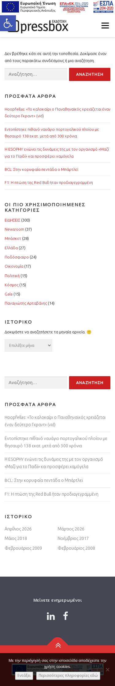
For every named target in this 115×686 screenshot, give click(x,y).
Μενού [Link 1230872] (105, 25)
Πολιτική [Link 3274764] (12, 275)
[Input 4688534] (36, 74)
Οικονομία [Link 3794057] (14, 266)
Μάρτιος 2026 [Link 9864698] (71, 528)
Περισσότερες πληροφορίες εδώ (68, 675)
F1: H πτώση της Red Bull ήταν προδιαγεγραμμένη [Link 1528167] (51, 494)
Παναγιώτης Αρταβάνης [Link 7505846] (26, 303)
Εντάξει (24, 675)
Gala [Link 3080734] (9, 294)
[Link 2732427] (37, 25)
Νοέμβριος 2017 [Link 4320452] (73, 538)
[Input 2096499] (36, 382)
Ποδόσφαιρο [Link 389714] (17, 257)
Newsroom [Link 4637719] (14, 229)
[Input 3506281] (89, 74)
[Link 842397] (51, 616)
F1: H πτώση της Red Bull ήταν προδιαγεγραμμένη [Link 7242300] (49, 182)
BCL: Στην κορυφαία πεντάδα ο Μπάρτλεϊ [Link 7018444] (41, 169)
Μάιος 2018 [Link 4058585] (16, 538)
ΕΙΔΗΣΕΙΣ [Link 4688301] (12, 220)
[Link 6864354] (65, 616)
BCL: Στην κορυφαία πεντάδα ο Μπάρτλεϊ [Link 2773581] (44, 480)
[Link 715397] (57, 645)
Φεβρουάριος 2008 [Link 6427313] (76, 548)
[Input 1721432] (89, 382)
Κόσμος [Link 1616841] (11, 285)
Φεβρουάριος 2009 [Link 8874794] (23, 548)
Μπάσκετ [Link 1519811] (13, 238)
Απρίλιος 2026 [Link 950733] (18, 528)
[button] (8, 23)
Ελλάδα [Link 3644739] (11, 248)
